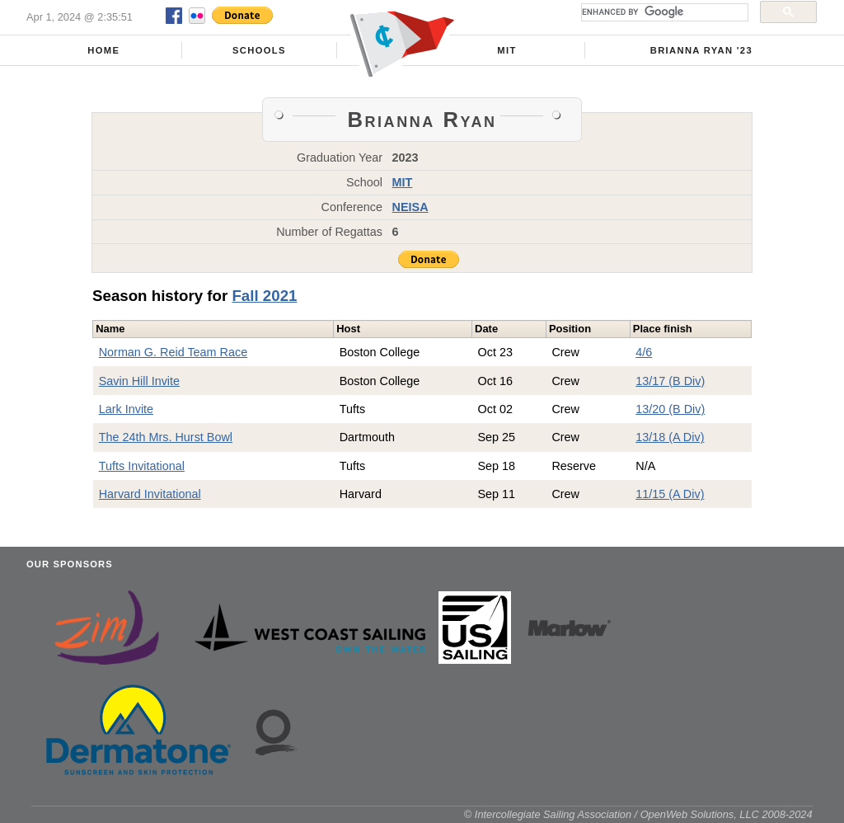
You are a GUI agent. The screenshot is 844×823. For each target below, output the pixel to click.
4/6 (643, 352)
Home (103, 50)
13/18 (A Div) (669, 437)
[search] (663, 12)
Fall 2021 (264, 295)
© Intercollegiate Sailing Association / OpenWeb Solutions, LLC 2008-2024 (638, 814)
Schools (259, 50)
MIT (506, 50)
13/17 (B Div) (670, 381)
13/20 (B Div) (670, 409)
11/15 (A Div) (669, 494)
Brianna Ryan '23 (701, 50)
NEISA (410, 207)
